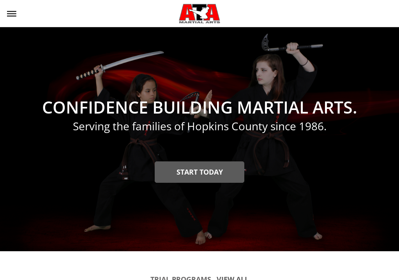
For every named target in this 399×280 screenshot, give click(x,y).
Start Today (200, 172)
